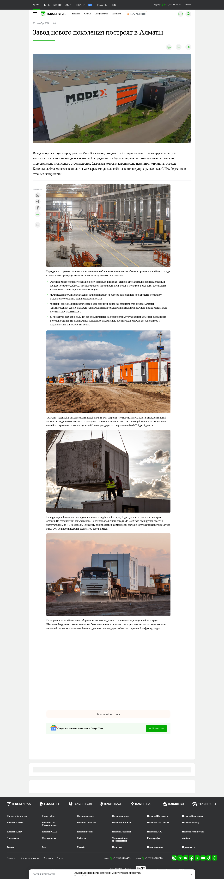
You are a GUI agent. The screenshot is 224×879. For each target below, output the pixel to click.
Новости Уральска (86, 822)
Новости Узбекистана (193, 832)
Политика (117, 847)
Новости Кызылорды (158, 822)
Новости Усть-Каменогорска (49, 823)
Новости (76, 13)
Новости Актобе (15, 822)
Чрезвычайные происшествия (120, 839)
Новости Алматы (86, 816)
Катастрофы (153, 838)
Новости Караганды (192, 816)
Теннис (10, 847)
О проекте (12, 858)
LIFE (47, 5)
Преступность (49, 838)
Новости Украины (121, 832)
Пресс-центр (188, 847)
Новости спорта (155, 847)
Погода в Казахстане (17, 816)
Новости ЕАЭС (155, 832)
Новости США (49, 832)
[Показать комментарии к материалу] (38, 225)
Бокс (44, 847)
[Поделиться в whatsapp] (38, 195)
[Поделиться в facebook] (38, 208)
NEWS (36, 5)
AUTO (68, 5)
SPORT (57, 5)
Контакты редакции (30, 858)
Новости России (85, 832)
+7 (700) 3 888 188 (154, 858)
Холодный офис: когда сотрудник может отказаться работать (107, 872)
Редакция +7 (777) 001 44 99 (167, 5)
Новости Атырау (190, 822)
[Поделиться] (188, 47)
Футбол (186, 838)
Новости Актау (14, 832)
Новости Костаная (121, 822)
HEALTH (84, 5)
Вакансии (48, 858)
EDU (113, 5)
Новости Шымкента (157, 816)
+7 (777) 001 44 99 (122, 858)
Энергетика (13, 838)
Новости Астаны (120, 816)
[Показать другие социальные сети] (38, 214)
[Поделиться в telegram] (38, 202)
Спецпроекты (101, 13)
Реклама (187, 5)
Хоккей (81, 847)
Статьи (87, 13)
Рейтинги (116, 13)
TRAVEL (102, 5)
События (81, 838)
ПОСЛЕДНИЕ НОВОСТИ (44, 874)
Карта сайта (48, 816)
